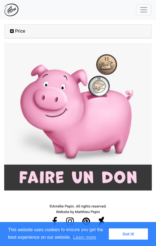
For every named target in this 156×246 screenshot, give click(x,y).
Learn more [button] (84, 237)
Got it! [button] (128, 234)
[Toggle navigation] (144, 9)
